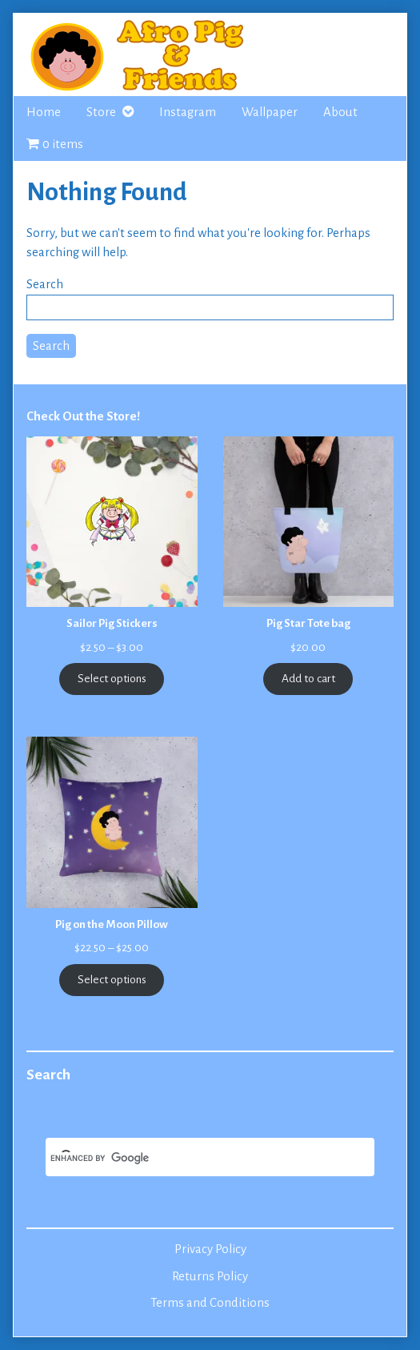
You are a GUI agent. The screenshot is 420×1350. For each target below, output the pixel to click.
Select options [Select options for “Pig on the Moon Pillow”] (112, 980)
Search (44, 284)
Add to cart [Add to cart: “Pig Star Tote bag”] (308, 679)
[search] (190, 1158)
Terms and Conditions (210, 1302)
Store (101, 112)
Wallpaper (270, 112)
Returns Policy (210, 1276)
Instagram (187, 112)
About (340, 112)
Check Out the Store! (83, 416)
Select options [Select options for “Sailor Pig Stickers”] (112, 679)
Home (43, 112)
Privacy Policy (210, 1249)
